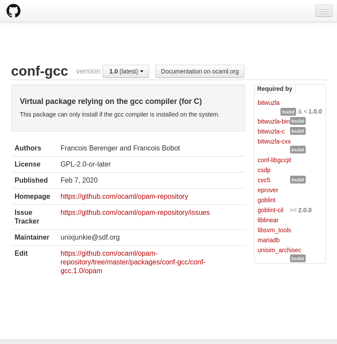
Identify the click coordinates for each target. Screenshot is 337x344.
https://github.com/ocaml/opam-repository (124, 196)
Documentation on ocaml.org (200, 71)
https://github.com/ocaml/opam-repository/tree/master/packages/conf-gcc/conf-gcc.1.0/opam (132, 262)
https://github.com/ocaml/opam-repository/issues (135, 212)
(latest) (126, 71)
